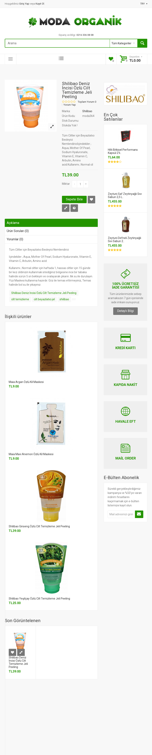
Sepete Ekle (74, 199)
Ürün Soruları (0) (18, 231)
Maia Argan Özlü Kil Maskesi (26, 382)
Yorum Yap (70, 105)
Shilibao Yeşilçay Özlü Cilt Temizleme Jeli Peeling (39, 598)
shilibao (64, 299)
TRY (143, 3)
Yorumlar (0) (15, 239)
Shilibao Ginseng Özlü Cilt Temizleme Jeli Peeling (39, 526)
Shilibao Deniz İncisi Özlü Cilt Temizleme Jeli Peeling (43, 293)
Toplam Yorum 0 (87, 102)
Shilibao (87, 111)
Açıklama (13, 223)
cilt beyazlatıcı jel (44, 299)
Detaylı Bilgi (125, 311)
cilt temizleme (20, 299)
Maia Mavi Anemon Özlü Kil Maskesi (31, 454)
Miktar (66, 183)
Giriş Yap (24, 3)
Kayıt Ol (40, 3)
